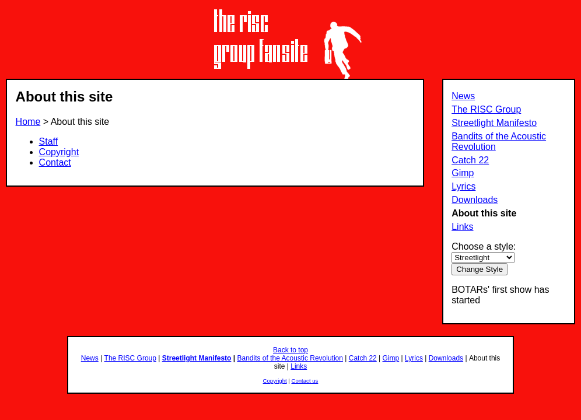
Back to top (290, 350)
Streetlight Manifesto (494, 123)
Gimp (463, 173)
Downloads (475, 200)
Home (28, 122)
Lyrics (463, 186)
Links (462, 227)
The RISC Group (486, 109)
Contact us (305, 380)
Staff (48, 141)
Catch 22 (470, 160)
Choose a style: (484, 246)
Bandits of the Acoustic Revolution (289, 358)
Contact (55, 162)
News (463, 96)
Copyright (59, 152)
